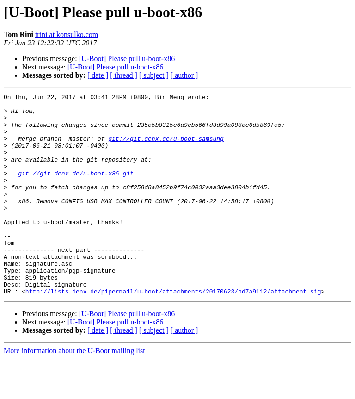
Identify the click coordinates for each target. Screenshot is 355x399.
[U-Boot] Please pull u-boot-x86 (127, 58)
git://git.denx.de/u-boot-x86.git (76, 190)
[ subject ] (154, 75)
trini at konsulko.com (66, 34)
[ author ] (184, 75)
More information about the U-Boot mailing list (74, 391)
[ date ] (97, 75)
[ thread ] (123, 75)
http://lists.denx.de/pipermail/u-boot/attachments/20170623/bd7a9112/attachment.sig (173, 331)
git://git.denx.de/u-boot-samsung (166, 148)
